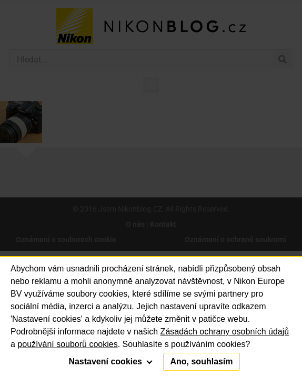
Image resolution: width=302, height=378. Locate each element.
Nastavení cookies (110, 361)
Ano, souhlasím (201, 361)
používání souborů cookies (67, 344)
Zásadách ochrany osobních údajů (224, 331)
